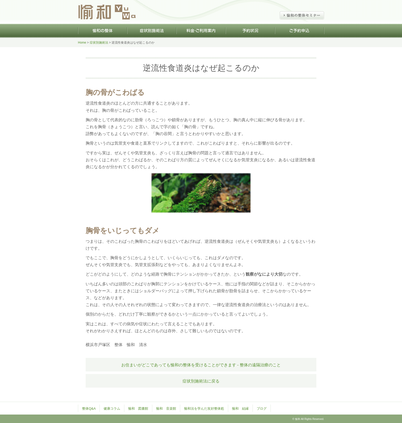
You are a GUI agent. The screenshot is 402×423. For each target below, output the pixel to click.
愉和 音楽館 (166, 408)
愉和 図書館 (138, 408)
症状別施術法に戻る (201, 381)
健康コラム (112, 408)
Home (82, 42)
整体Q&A (89, 408)
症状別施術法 (99, 42)
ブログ (262, 408)
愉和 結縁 (240, 408)
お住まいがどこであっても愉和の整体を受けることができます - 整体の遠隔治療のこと (201, 365)
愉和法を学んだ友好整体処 (204, 408)
